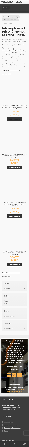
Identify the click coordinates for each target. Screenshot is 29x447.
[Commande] (11, 70)
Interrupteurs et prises (10, 19)
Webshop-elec (11, 1)
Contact (6, 431)
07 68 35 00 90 (20, 389)
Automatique (9, 328)
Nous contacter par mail (14, 391)
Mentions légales (8, 422)
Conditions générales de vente (12, 428)
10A (6, 301)
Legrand (7, 288)
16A (6, 303)
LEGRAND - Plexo (10, 316)
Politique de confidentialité (11, 425)
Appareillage (15, 17)
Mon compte (5, 444)
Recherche (14, 444)
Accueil (7, 17)
